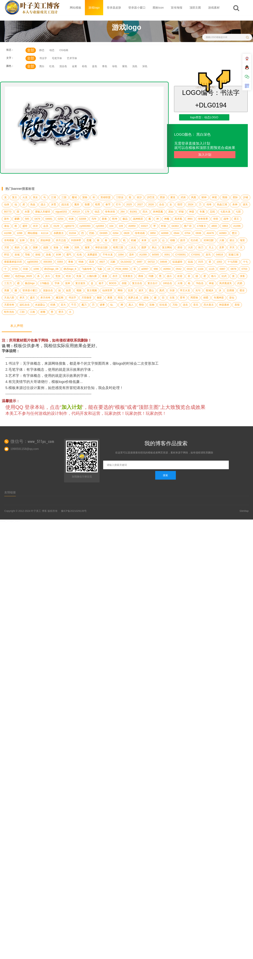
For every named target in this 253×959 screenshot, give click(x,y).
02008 (82, 218)
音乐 (195, 304)
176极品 (44, 283)
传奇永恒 (110, 211)
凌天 (141, 290)
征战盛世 (177, 261)
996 (156, 268)
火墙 (179, 283)
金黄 (74, 66)
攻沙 (139, 197)
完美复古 (128, 276)
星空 (115, 240)
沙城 (245, 197)
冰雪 (53, 204)
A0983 (222, 233)
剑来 (71, 218)
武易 (239, 283)
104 (111, 225)
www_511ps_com (10, 521)
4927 (102, 261)
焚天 (61, 311)
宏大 (63, 304)
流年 (131, 254)
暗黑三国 (118, 247)
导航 (27, 254)
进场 (146, 297)
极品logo (30, 283)
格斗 (213, 276)
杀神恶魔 (158, 211)
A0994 (166, 268)
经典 (52, 304)
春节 (108, 204)
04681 (48, 218)
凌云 (232, 240)
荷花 (120, 297)
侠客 (242, 276)
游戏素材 (214, 7)
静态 (41, 50)
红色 (51, 66)
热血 (32, 204)
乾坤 (114, 218)
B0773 (7, 211)
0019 (189, 268)
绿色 (114, 66)
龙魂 (48, 254)
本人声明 (16, 326)
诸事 (102, 304)
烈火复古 (209, 304)
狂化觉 (163, 304)
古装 (172, 297)
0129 (56, 225)
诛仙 (6, 225)
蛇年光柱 (9, 311)
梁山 (151, 290)
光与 (197, 290)
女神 (22, 240)
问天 (200, 261)
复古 (14, 197)
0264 (115, 233)
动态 (51, 50)
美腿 (6, 290)
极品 (125, 218)
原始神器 (45, 240)
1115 (211, 268)
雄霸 (205, 297)
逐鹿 (109, 297)
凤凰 (193, 197)
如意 (68, 290)
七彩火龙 (225, 211)
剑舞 (66, 247)
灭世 (6, 247)
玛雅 (151, 276)
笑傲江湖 (233, 254)
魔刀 (83, 304)
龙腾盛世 (92, 254)
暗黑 (97, 204)
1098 (19, 233)
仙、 (112, 304)
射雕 (42, 311)
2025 (129, 204)
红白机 (194, 240)
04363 (175, 225)
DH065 (103, 233)
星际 (235, 197)
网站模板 (75, 7)
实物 (151, 304)
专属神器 (219, 297)
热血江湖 (222, 204)
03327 (144, 225)
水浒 (35, 225)
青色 (104, 66)
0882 (7, 276)
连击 (185, 304)
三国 (63, 197)
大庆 (190, 247)
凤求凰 (178, 218)
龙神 (67, 283)
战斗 (169, 276)
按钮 (37, 254)
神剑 (190, 218)
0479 (37, 218)
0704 (187, 233)
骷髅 (87, 204)
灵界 (221, 247)
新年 (6, 218)
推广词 (187, 225)
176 (87, 211)
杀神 (234, 204)
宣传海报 (176, 7)
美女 (35, 197)
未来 (143, 240)
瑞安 (242, 240)
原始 (170, 211)
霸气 (68, 254)
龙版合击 (48, 290)
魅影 (99, 297)
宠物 (84, 197)
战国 (45, 247)
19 (108, 268)
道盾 (104, 276)
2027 (140, 204)
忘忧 (212, 211)
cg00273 (69, 225)
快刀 (200, 247)
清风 (76, 247)
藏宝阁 (59, 297)
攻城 (17, 254)
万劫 (174, 304)
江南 (32, 311)
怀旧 (6, 254)
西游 (162, 197)
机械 (133, 240)
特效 (81, 261)
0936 (198, 233)
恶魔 (89, 240)
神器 (191, 211)
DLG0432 (126, 261)
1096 (36, 268)
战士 (43, 204)
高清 (91, 261)
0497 (139, 261)
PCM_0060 (122, 268)
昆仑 (32, 240)
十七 (245, 261)
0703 (244, 268)
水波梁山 (40, 304)
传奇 (209, 204)
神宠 (214, 197)
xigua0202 (61, 211)
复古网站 (167, 247)
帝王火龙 (185, 290)
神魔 (166, 218)
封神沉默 (209, 240)
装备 (55, 247)
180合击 (167, 283)
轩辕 (181, 211)
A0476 (210, 233)
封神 (58, 254)
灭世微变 (86, 297)
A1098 (7, 233)
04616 (219, 254)
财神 (204, 197)
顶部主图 (195, 7)
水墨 (27, 211)
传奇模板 (9, 240)
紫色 (124, 66)
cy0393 (100, 225)
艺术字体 (72, 58)
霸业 (242, 290)
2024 (190, 204)
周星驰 (194, 297)
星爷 (182, 297)
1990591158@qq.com (24, 448)
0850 (153, 233)
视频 (78, 290)
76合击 (200, 283)
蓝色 (94, 66)
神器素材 (224, 304)
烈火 (145, 211)
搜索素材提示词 (13, 261)
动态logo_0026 (23, 276)
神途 (211, 283)
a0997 (144, 268)
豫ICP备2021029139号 (74, 510)
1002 (219, 261)
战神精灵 (138, 218)
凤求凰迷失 (225, 283)
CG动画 (63, 50)
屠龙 (172, 197)
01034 (72, 233)
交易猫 (230, 290)
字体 (57, 283)
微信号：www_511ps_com (32, 441)
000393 (47, 261)
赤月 (115, 276)
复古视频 (92, 290)
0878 (233, 268)
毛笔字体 (57, 58)
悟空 (179, 204)
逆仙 (231, 297)
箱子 (101, 283)
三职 (22, 311)
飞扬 (99, 268)
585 (27, 218)
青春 (70, 261)
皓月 (182, 240)
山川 (154, 240)
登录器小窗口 (137, 7)
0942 (178, 268)
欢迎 (179, 276)
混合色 (63, 66)
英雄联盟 (105, 197)
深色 (144, 66)
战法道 (65, 204)
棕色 (84, 66)
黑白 (41, 66)
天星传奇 (9, 304)
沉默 (112, 261)
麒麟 (17, 218)
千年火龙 (108, 254)
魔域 (74, 197)
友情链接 (10, 492)
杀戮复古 (59, 233)
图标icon (158, 7)
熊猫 (224, 197)
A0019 (76, 211)
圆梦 (143, 247)
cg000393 (32, 261)
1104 (200, 268)
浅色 (134, 66)
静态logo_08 (51, 268)
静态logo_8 (70, 268)
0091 (167, 254)
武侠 (183, 197)
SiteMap (244, 510)
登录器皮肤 (114, 7)
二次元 (132, 247)
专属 (202, 211)
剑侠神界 (76, 240)
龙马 (208, 254)
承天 (22, 297)
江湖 (53, 197)
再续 (140, 276)
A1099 (143, 254)
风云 (154, 247)
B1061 (133, 211)
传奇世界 (203, 218)
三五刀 (8, 283)
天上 (211, 247)
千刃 (73, 304)
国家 (35, 247)
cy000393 (84, 225)
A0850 (131, 225)
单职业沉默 (101, 247)
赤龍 (124, 283)
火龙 (24, 197)
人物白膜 (92, 276)
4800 (214, 225)
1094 (121, 254)
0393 (60, 261)
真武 (161, 290)
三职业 (119, 197)
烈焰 (91, 233)
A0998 (164, 233)
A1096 (236, 225)
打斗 (118, 204)
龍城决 (209, 290)
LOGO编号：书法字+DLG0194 (211, 99)
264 (122, 211)
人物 (221, 240)
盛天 (32, 297)
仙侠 (6, 204)
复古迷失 (80, 283)
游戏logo (94, 7)
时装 (163, 225)
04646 (163, 261)
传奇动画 (140, 233)
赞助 (141, 304)
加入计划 (204, 154)
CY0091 (195, 254)
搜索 (165, 475)
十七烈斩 (233, 261)
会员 (45, 225)
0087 (222, 268)
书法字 (43, 58)
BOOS (112, 283)
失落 (78, 276)
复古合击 (137, 283)
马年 (94, 218)
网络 (120, 290)
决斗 (47, 276)
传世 (215, 218)
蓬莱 (87, 247)
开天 (232, 247)
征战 (190, 261)
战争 (226, 218)
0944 (176, 233)
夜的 (17, 247)
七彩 (238, 211)
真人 (130, 304)
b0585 (155, 254)
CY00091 (180, 254)
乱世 (130, 290)
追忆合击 (25, 304)
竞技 (57, 276)
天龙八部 (9, 297)
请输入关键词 (42, 211)
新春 (104, 218)
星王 (236, 218)
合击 (161, 204)
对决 (68, 276)
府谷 (179, 247)
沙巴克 (150, 197)
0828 (126, 233)
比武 (224, 276)
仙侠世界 (107, 290)
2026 (151, 204)
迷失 (245, 204)
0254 (60, 218)
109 (121, 225)
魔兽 (76, 204)
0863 (225, 225)
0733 (15, 268)
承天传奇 (45, 297)
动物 (172, 240)
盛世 (24, 225)
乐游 (172, 290)
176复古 (201, 225)
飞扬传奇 (87, 268)
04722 (151, 261)
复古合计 (152, 283)
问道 (25, 268)
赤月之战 (61, 240)
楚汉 (234, 233)
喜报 (237, 304)
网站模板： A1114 (38, 233)
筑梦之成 (133, 297)
